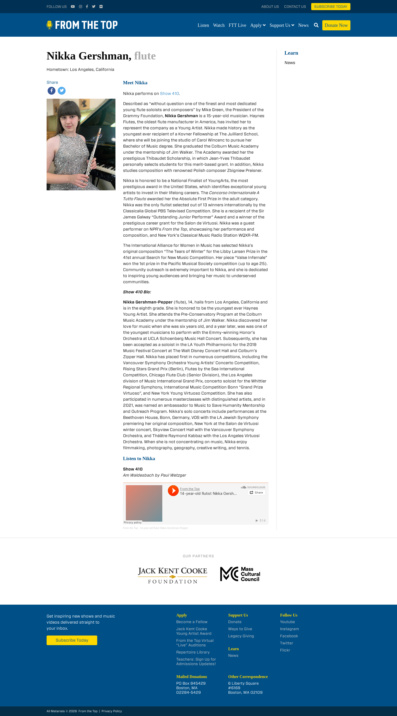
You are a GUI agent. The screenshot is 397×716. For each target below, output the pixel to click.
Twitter (286, 643)
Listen (203, 25)
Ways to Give (240, 629)
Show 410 (169, 93)
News (303, 25)
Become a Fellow (192, 622)
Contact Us (295, 7)
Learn (291, 53)
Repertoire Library (193, 652)
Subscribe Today (330, 7)
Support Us (280, 25)
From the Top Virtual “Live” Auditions (195, 642)
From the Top (130, 528)
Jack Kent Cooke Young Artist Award (193, 631)
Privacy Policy (112, 711)
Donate (235, 622)
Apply (256, 25)
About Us (270, 7)
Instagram (289, 629)
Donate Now (336, 25)
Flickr (285, 650)
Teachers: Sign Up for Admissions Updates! (196, 661)
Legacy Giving (241, 636)
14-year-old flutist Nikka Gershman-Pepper (164, 528)
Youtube (287, 622)
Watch (219, 25)
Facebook (289, 636)
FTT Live (237, 25)
